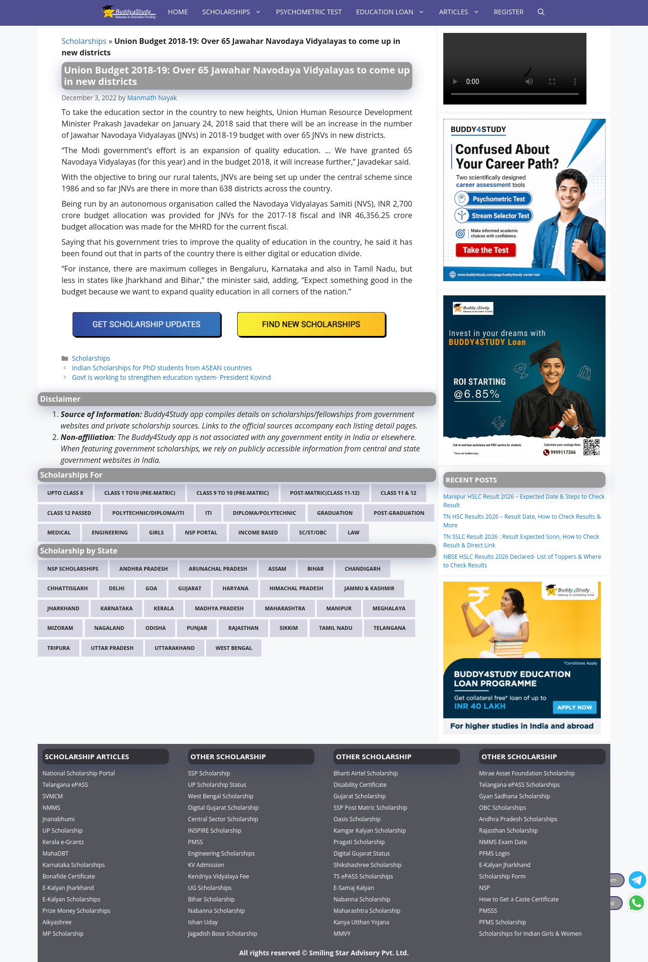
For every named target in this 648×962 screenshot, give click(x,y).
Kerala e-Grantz (63, 841)
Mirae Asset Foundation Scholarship (527, 773)
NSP (484, 887)
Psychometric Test (309, 11)
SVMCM (52, 796)
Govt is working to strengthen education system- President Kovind (171, 377)
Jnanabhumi (58, 819)
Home (178, 11)
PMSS (195, 841)
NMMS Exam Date (503, 841)
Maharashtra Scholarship (367, 910)
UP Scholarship (62, 830)
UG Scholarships (209, 887)
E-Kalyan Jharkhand (68, 887)
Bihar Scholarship (211, 899)
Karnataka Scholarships (73, 864)
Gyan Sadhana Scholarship (514, 796)
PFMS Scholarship (502, 922)
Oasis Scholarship (357, 819)
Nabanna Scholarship (216, 910)
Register (508, 11)
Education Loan (394, 12)
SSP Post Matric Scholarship (371, 807)
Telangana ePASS (65, 784)
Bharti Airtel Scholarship (366, 773)
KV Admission (206, 864)
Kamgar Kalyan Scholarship (370, 830)
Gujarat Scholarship (360, 796)
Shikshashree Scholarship (368, 864)
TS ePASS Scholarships (363, 876)
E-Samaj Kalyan (354, 887)
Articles (463, 12)
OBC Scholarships (502, 807)
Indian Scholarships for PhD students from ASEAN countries (162, 367)
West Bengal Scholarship (220, 796)
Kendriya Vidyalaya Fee (218, 876)
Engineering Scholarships (221, 853)
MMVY (342, 933)
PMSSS (488, 910)
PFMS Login (494, 853)
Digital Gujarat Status (362, 853)
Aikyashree (57, 922)
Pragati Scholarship (359, 841)
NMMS (51, 807)
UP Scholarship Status (217, 784)
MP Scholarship (63, 933)
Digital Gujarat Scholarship (223, 807)
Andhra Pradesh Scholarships (518, 819)
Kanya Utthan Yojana (361, 922)
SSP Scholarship (209, 773)
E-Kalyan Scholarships (71, 899)
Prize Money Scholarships (76, 910)
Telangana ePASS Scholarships (519, 784)
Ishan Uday (203, 922)
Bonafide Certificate (68, 876)
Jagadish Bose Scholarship (222, 933)
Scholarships (235, 12)
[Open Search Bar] (541, 12)
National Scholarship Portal (78, 773)
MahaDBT (55, 853)
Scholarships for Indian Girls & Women (530, 933)
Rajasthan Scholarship (508, 830)
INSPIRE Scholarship (214, 830)
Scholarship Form (502, 876)
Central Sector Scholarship (223, 819)
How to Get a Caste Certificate (519, 899)
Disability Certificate (360, 784)
